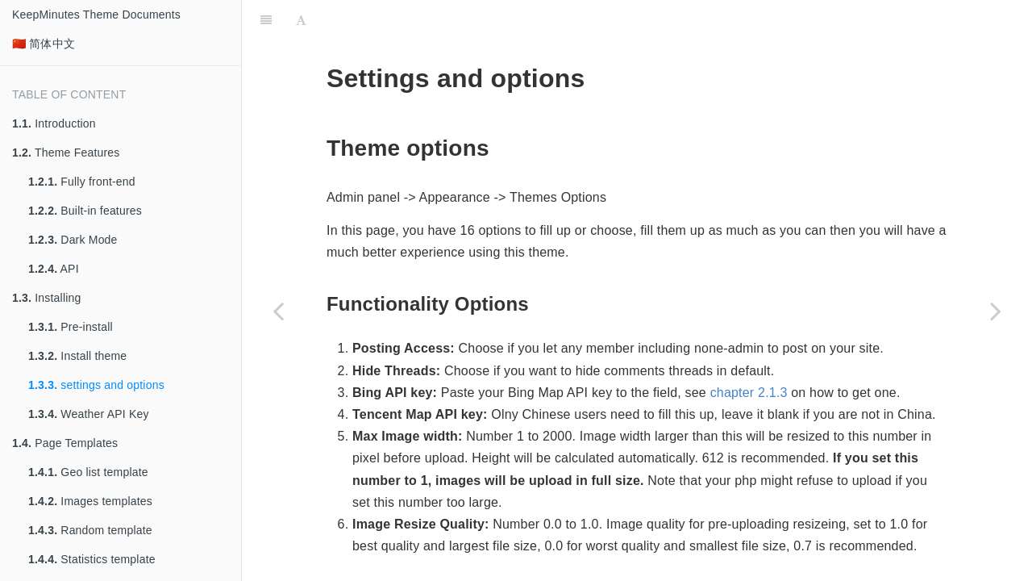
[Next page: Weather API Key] (995, 310)
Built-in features (85, 210)
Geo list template (88, 472)
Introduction (54, 123)
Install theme (77, 355)
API (53, 268)
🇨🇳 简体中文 (43, 43)
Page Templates (65, 443)
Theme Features (66, 152)
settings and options (96, 384)
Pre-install (70, 326)
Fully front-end (81, 181)
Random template (90, 530)
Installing (46, 297)
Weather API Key (88, 414)
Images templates (90, 501)
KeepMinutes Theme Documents (96, 14)
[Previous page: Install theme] (278, 310)
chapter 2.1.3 (749, 352)
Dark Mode (73, 239)
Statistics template (92, 559)
